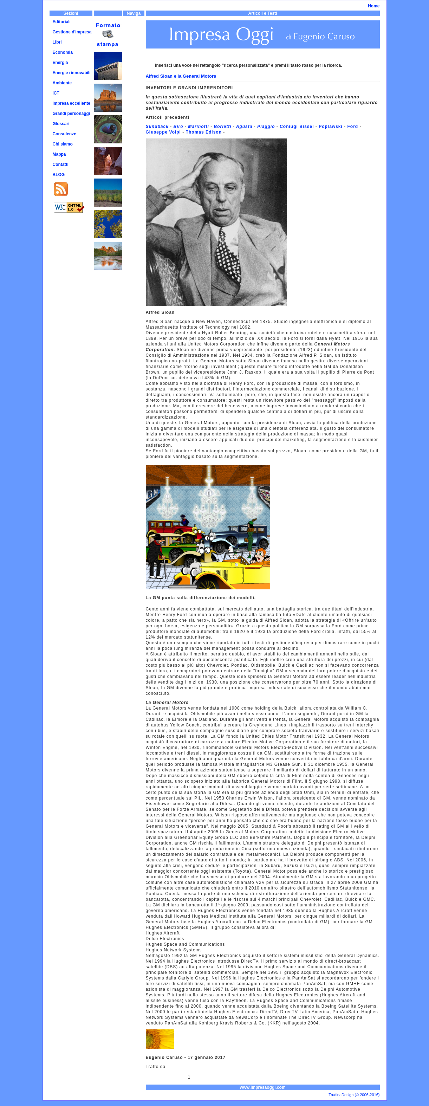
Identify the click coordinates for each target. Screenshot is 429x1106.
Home (373, 6)
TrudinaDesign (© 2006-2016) (354, 1095)
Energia (60, 62)
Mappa (59, 154)
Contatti (61, 164)
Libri (57, 42)
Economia (63, 52)
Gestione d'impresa (72, 32)
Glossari (61, 123)
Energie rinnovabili (72, 72)
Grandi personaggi (71, 113)
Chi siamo (63, 144)
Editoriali (62, 21)
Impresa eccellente (71, 103)
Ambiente (62, 82)
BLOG (59, 174)
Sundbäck (157, 126)
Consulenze (64, 133)
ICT (56, 93)
